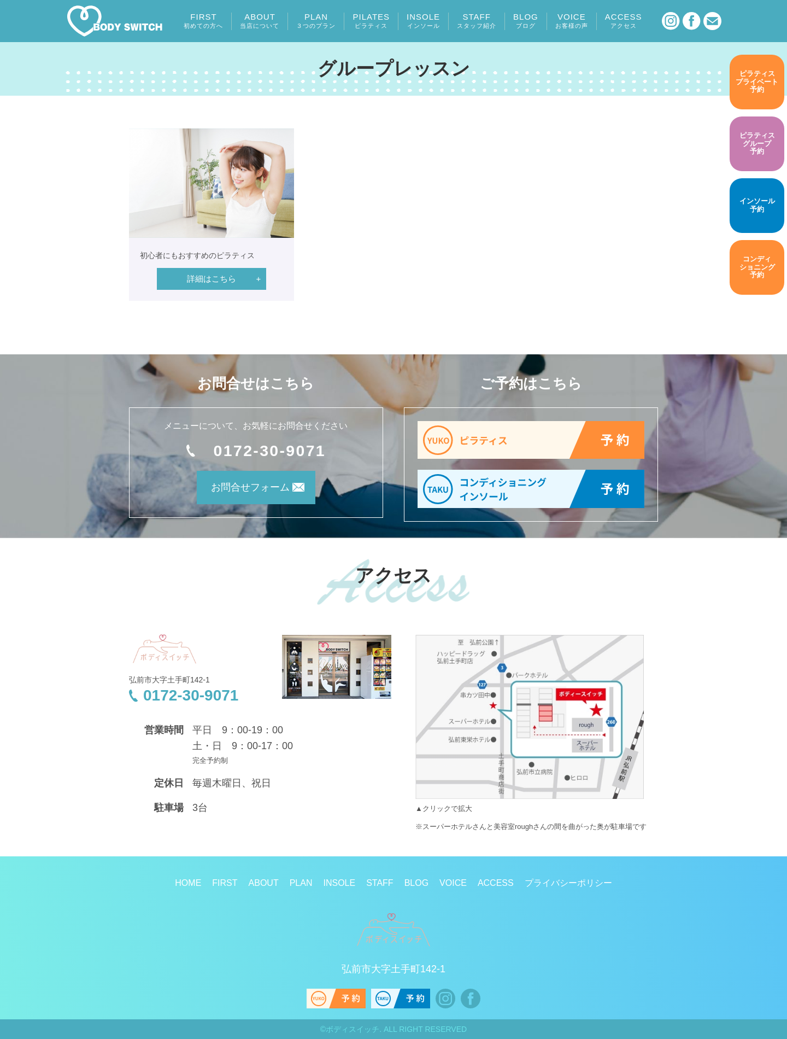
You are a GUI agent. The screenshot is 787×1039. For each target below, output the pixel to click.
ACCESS (623, 21)
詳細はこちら (211, 278)
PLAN (316, 21)
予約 (757, 82)
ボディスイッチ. (353, 1029)
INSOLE (423, 21)
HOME (188, 883)
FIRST (203, 21)
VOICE (571, 21)
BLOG (525, 21)
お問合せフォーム (241, 490)
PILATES (371, 21)
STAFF (476, 21)
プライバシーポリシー (568, 883)
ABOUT (259, 21)
